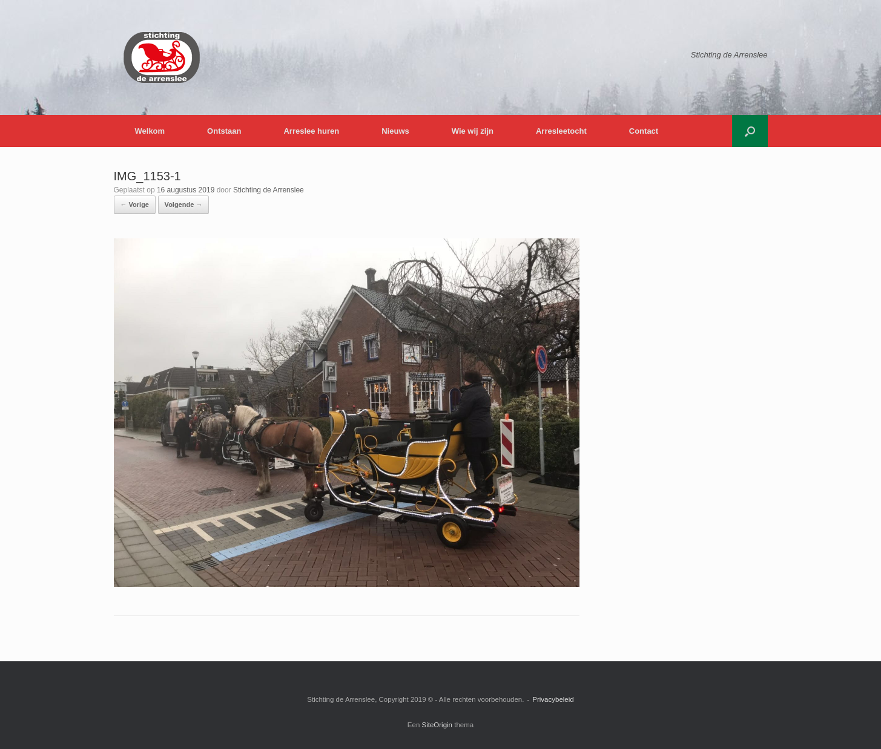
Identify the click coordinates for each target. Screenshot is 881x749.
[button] (750, 131)
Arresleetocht (561, 131)
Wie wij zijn (472, 131)
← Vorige (134, 204)
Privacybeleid (552, 699)
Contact (643, 131)
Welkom (150, 131)
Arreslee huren (311, 131)
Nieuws (395, 131)
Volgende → (184, 204)
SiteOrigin (437, 724)
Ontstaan (224, 131)
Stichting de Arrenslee (268, 190)
